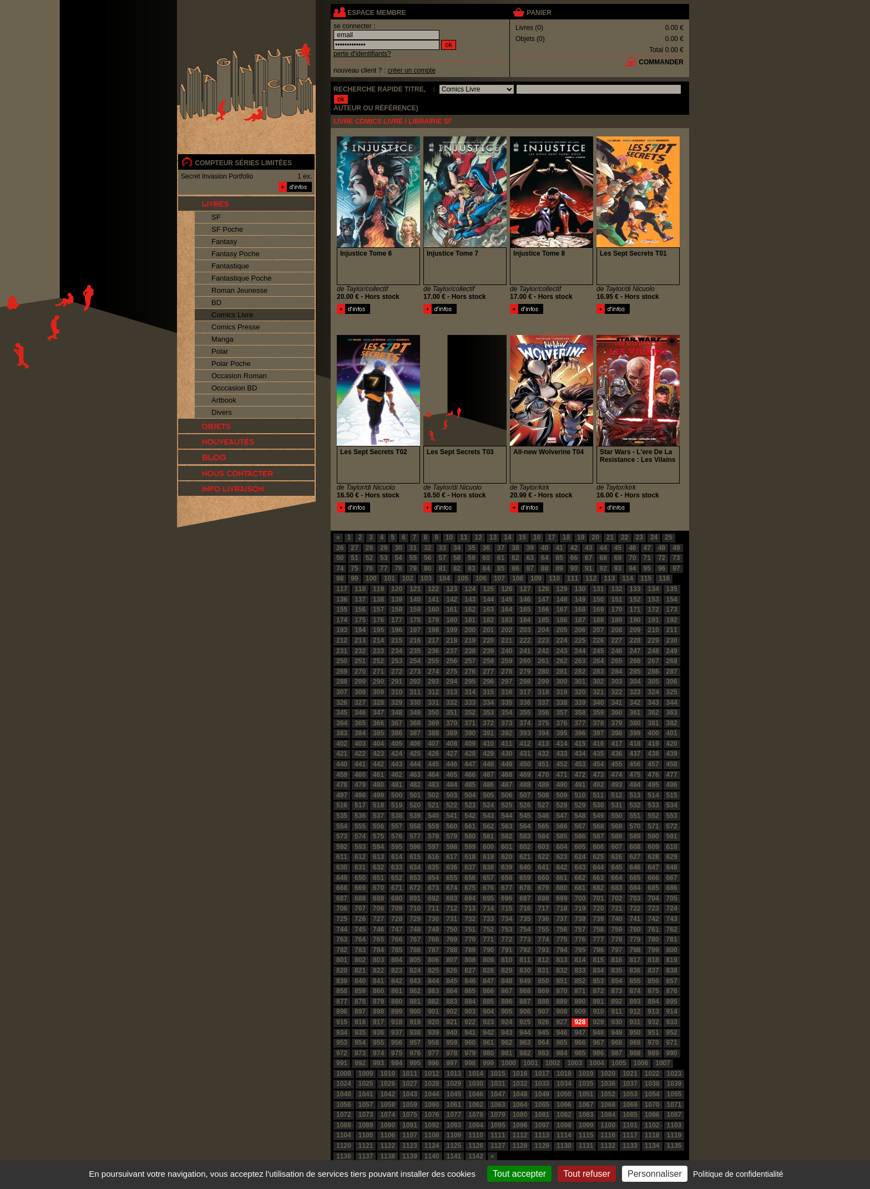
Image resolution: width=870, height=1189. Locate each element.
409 (470, 744)
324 (653, 692)
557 (396, 826)
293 (433, 681)
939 (433, 1032)
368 (415, 723)
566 (561, 826)
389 (451, 733)
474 (616, 775)
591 (671, 836)
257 (470, 661)
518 (378, 805)
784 (378, 950)
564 (524, 826)
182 (488, 620)
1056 (343, 1105)
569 (616, 826)
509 (561, 795)
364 (341, 723)
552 (653, 816)
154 (671, 599)
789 (470, 950)
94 (632, 568)
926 (543, 1022)
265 (616, 661)
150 (598, 599)
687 (341, 898)
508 (543, 795)
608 (635, 847)
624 (579, 857)
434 (579, 754)
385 (378, 733)
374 (524, 723)
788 (451, 950)
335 (506, 703)
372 (488, 723)
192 (671, 620)
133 (635, 589)
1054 (652, 1094)
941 (470, 1032)
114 (627, 578)
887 (524, 1001)
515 (671, 795)
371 (470, 723)
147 (543, 599)
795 (579, 950)
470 (543, 775)
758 (598, 929)
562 (488, 826)
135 (671, 589)
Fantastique (230, 266)
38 (515, 548)
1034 (564, 1084)
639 (506, 867)
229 (653, 640)
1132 (607, 1146)
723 (653, 908)
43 (588, 548)
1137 (365, 1156)
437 (635, 754)
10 (449, 537)
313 (451, 692)
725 (341, 919)
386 (396, 733)
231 (341, 651)
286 (653, 671)
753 (506, 929)
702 (616, 898)
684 (635, 888)
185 (543, 620)
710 (415, 908)
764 (360, 939)
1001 (530, 1063)
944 (524, 1032)
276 (470, 671)
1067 (586, 1105)
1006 (641, 1063)
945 (543, 1032)
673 (433, 888)
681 (579, 888)
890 (579, 1001)
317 (524, 692)
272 (396, 671)
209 (635, 630)
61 (500, 558)
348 (396, 713)
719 (579, 908)
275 (451, 671)
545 (524, 816)
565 (543, 826)
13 (493, 537)
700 (579, 898)
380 (635, 723)
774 (543, 939)
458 (671, 764)
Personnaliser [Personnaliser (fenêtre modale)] (655, 1173)
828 (488, 970)
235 (415, 651)
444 (415, 764)
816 (616, 960)
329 (396, 703)
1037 (630, 1084)
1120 (343, 1146)
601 (506, 847)
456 (635, 764)
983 (543, 1053)
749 (433, 929)
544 (506, 816)
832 (561, 970)
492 (598, 785)
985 (579, 1053)
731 (451, 919)
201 (488, 630)
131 (598, 589)
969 (635, 1042)
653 (415, 878)
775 (561, 939)
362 (653, 713)
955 (378, 1042)
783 (360, 950)
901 (433, 1011)
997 (451, 1063)
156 (360, 609)
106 (481, 578)
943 (506, 1032)
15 (522, 537)
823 (396, 970)
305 (653, 681)
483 (433, 785)
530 (598, 805)
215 (396, 640)
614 (396, 857)
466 (470, 775)
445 (433, 764)
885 (488, 1001)
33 (442, 548)
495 (653, 785)
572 (671, 826)
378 (598, 723)
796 (598, 950)
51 (354, 558)
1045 (454, 1094)
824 (415, 970)
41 (559, 548)
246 (616, 651)
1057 (365, 1105)
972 (341, 1053)
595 (396, 847)
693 (451, 898)
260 (524, 661)
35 (471, 548)
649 (341, 878)
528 (561, 805)
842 (396, 981)
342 (635, 703)
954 (360, 1042)
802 (360, 960)
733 (488, 919)
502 (433, 795)
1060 (431, 1105)
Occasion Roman (239, 376)
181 (470, 620)
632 (378, 867)
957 (415, 1042)
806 (433, 960)
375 (543, 723)
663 (598, 878)
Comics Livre (232, 315)
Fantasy (224, 241)
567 (579, 826)
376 (561, 723)
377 (579, 723)
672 (415, 888)
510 (579, 795)
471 (561, 775)
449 (506, 764)
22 (624, 537)
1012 (431, 1074)
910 (598, 1011)
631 (360, 867)
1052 (607, 1094)
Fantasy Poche (235, 254)
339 (579, 703)
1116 (607, 1135)
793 (543, 950)
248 (653, 651)
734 (506, 919)
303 (616, 681)
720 (598, 908)
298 (524, 681)
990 (671, 1053)
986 (598, 1053)
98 (339, 578)
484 (451, 785)
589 (635, 836)
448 (488, 764)
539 (415, 816)
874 (635, 991)
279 (524, 671)
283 (598, 671)
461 (378, 775)
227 (616, 640)
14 (507, 537)
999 (488, 1063)
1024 (343, 1084)
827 (470, 970)
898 (378, 1011)
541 (451, 816)
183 (506, 620)
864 (451, 991)
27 (354, 548)
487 (506, 785)
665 (635, 878)
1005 (618, 1063)
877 (341, 1001)
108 (517, 578)
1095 (497, 1125)
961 (488, 1042)
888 (543, 1001)
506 (506, 795)
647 (653, 867)
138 (378, 599)
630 (341, 867)
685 (653, 888)
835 (616, 970)
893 (635, 1001)
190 (635, 620)
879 (378, 1001)
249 (671, 651)
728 (396, 919)
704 (653, 898)
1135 (674, 1146)
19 (580, 537)
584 (543, 836)
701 (598, 898)
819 (671, 960)
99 (354, 578)
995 (415, 1063)
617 (451, 857)
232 (360, 651)
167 (561, 609)
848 (506, 981)
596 (415, 847)
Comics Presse (235, 327)
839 (341, 981)
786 (415, 950)
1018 (564, 1074)
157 (378, 609)
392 (506, 733)
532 (635, 805)
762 (671, 929)
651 (378, 878)
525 (506, 805)
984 (561, 1053)
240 (506, 651)
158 (396, 609)
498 (360, 795)
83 (471, 568)
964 (543, 1042)
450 (524, 764)
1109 (454, 1135)
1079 (497, 1115)
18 (566, 537)
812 (543, 960)
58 (457, 558)
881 (415, 1001)
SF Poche (227, 229)
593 (360, 847)
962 (506, 1042)
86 (515, 568)
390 (470, 733)
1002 (552, 1063)
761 (653, 929)
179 (433, 620)
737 (561, 919)
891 (598, 1001)
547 (561, 816)
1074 (387, 1115)
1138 (387, 1156)
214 (378, 640)
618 (470, 857)
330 (415, 703)
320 (579, 692)
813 (561, 960)
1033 (541, 1084)
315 (488, 692)
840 (360, 981)
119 (378, 589)
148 (561, 599)
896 (341, 1011)
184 (524, 620)
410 (488, 744)
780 (653, 939)
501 (415, 795)
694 (470, 898)
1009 (365, 1074)
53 (383, 558)
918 (396, 1022)
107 (499, 578)
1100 (607, 1125)
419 (653, 744)
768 (433, 939)
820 (341, 970)
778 (616, 939)
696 (506, 898)
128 (543, 589)
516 (341, 805)
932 (653, 1022)
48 (661, 548)
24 (653, 537)
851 (561, 981)
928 (579, 1022)
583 (524, 836)
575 (378, 836)
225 (579, 640)
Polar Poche (231, 363)
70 (632, 558)
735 (524, 919)
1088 (343, 1125)
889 (561, 1001)
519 (396, 805)
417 (616, 744)
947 (579, 1032)
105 (462, 578)
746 (378, 929)
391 (488, 733)
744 (341, 929)
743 (671, 919)
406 (415, 744)
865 (470, 991)
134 (653, 589)
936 (378, 1032)
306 (671, 681)
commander (661, 62)
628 (653, 857)
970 (653, 1042)
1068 (607, 1105)
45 (617, 548)
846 (470, 981)
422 (360, 754)
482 (415, 785)
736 (543, 919)
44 (602, 548)
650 (360, 878)
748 (415, 929)
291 (396, 681)
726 (360, 919)
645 (616, 867)
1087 (674, 1115)
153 (653, 599)
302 (598, 681)
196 (396, 630)
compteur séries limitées (243, 163)
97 (676, 568)
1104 (343, 1135)
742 (653, 919)
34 (457, 548)
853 (598, 981)
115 (645, 578)
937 (396, 1032)
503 (451, 795)
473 (598, 775)
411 (506, 744)
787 (433, 950)
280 (543, 671)
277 (488, 671)
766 (396, 939)
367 (396, 723)
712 (451, 908)
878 (360, 1001)
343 (653, 703)
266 (635, 661)
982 (524, 1053)
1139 (409, 1156)
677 (506, 888)
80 (427, 568)
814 (579, 960)
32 (427, 548)
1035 (586, 1084)
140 (415, 599)
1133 (630, 1146)
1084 (607, 1115)
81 (442, 568)
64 (544, 558)
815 (598, 960)
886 (506, 1001)
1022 (652, 1074)
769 (451, 939)
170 (616, 609)
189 (616, 620)
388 (433, 733)
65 (559, 558)
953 (341, 1042)
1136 (343, 1156)
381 (653, 723)
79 (413, 568)
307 (341, 692)
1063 (497, 1105)
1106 (387, 1135)
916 (360, 1022)
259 (506, 661)
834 (598, 970)
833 (579, 970)
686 (671, 888)
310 (396, 692)
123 (451, 589)
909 (579, 1011)
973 (360, 1053)
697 (524, 898)
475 (635, 775)
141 (433, 599)
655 (451, 878)
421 (341, 754)
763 (341, 939)
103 (426, 578)
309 (378, 692)
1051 (586, 1094)
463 (415, 775)
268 (671, 661)
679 (543, 888)
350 (433, 713)
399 (635, 733)
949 (616, 1032)
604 (561, 847)
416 (598, 744)
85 (500, 568)
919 (415, 1022)
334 (488, 703)
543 (488, 816)
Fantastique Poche (241, 278)
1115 (586, 1135)
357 (561, 713)
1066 (564, 1105)
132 (616, 589)
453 (579, 764)
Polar (219, 351)
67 (588, 558)
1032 (520, 1084)
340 (598, 703)
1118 (652, 1135)
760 (635, 929)
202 (506, 630)
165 (524, 609)
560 (451, 826)
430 (506, 754)
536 (360, 816)
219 (470, 640)
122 (433, 589)
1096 (520, 1125)
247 (635, 651)
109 (536, 578)
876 (671, 991)
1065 (541, 1105)
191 (653, 620)
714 (488, 908)
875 (653, 991)
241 (524, 651)
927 (561, 1022)
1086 (652, 1115)
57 (442, 558)
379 (616, 723)
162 (470, 609)
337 (543, 703)
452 (561, 764)
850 (543, 981)
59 (471, 558)
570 (635, 826)
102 (407, 578)
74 (339, 568)
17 (551, 537)
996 (433, 1063)
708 (378, 908)
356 (543, 713)
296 (488, 681)
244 (579, 651)
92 (602, 568)
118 (360, 589)
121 (415, 589)
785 (396, 950)
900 (415, 1011)
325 (671, 692)
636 (451, 867)
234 (396, 651)
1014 (475, 1074)
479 (360, 785)
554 (341, 826)
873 (616, 991)
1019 (586, 1074)
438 (653, 754)
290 (378, 681)
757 (579, 929)
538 (396, 816)
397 (598, 733)
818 (653, 960)
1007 (662, 1063)
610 (671, 847)
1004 (596, 1063)
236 (433, 651)
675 (470, 888)
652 (396, 878)
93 (617, 568)
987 (616, 1053)
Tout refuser (586, 1173)
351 (451, 713)
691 (415, 898)
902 (451, 1011)
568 (598, 826)
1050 (564, 1094)
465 (451, 775)
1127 (497, 1146)
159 (415, 609)
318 (543, 692)
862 (415, 991)
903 (470, 1011)
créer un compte (411, 70)
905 (506, 1011)
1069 (630, 1105)
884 (470, 1001)
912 (635, 1011)
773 (524, 939)
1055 (674, 1094)
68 (602, 558)
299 (543, 681)
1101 (630, 1125)
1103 (674, 1125)
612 (360, 857)
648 (671, 867)
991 (341, 1063)
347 (378, 713)
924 (506, 1022)
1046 (475, 1094)
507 (524, 795)
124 (470, 589)
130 (579, 589)
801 (341, 960)
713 (470, 908)
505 (488, 795)
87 (530, 568)
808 (470, 960)
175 (360, 620)
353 (488, 713)
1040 (343, 1094)
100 (371, 578)
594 (378, 847)
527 (543, 805)
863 (433, 991)
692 (433, 898)
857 (671, 981)
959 (451, 1042)
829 (506, 970)
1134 (652, 1146)
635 (433, 867)
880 (396, 1001)
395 (561, 733)
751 (470, 929)
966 (579, 1042)
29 (383, 548)
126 (506, 589)
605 (579, 847)
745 (360, 929)
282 (579, 671)
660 (543, 878)
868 (524, 991)
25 (668, 537)
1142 (475, 1156)
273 (415, 671)
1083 (586, 1115)
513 (635, 795)
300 (561, 681)
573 (341, 836)
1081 (541, 1115)
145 (506, 599)
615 (415, 857)
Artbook (223, 400)
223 (543, 640)
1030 (475, 1084)
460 (360, 775)
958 (433, 1042)
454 (598, 764)
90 (574, 568)
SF (216, 217)
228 (635, 640)
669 (360, 888)
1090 (387, 1125)
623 (561, 857)
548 (579, 816)
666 (653, 878)
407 (433, 744)
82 (457, 568)
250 (341, 661)
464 (433, 775)
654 (433, 878)
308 (360, 692)
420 (671, 744)
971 (671, 1042)
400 (653, 733)
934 (341, 1032)
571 (653, 826)
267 (653, 661)
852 (579, 981)
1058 (387, 1105)
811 (524, 960)
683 (616, 888)
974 (378, 1053)
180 (451, 620)
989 (653, 1053)
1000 (508, 1063)
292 (415, 681)
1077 (454, 1115)
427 (451, 754)
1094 (475, 1125)
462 (396, 775)
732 (470, 919)
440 (341, 764)
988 (635, 1053)
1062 (475, 1105)
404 (378, 744)
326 (341, 703)
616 (433, 857)
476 (653, 775)
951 (653, 1032)
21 (610, 537)
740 (616, 919)
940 (451, 1032)
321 (598, 692)
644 (598, 867)
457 (653, 764)
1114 (564, 1135)
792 (524, 950)
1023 (674, 1074)
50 (339, 558)
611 (341, 857)
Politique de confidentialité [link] (738, 1174)
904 (488, 1011)
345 (341, 713)
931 (635, 1022)
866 (488, 991)
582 (506, 836)
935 (360, 1032)
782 (341, 950)
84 (486, 568)
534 (671, 805)
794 (561, 950)
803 (378, 960)
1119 (674, 1135)
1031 (497, 1084)
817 (635, 960)
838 (671, 970)
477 (671, 775)
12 (478, 537)
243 (561, 651)
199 (451, 630)
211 (671, 630)
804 (396, 960)
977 (433, 1053)
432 (543, 754)
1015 (497, 1074)
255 (433, 661)
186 (561, 620)
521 (433, 805)
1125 (454, 1146)
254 (415, 661)
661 (561, 878)
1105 (365, 1135)
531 (616, 805)
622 (543, 857)
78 (398, 568)
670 (378, 888)
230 (671, 640)
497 (341, 795)
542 (470, 816)
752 (488, 929)
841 (378, 981)
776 (579, 939)
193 (341, 630)
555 (360, 826)
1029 (454, 1084)
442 (378, 764)
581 (488, 836)
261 (543, 661)
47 (647, 548)
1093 (454, 1125)
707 (360, 908)
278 (506, 671)
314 (470, 692)
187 (579, 620)
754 (524, 929)
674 (451, 888)
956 (396, 1042)
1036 (607, 1084)
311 (415, 692)
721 (616, 908)
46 (632, 548)
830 (524, 970)
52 (369, 558)
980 (488, 1053)
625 (598, 857)
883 (451, 1001)
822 (378, 970)
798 (635, 950)
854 (616, 981)
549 (598, 816)
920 (433, 1022)
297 (506, 681)
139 (396, 599)
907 (543, 1011)
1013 (454, 1074)
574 (360, 836)
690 (396, 898)
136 (341, 599)
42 (574, 548)
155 (341, 609)
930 (616, 1022)
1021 (630, 1074)
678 (524, 888)
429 (488, 754)
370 (451, 723)
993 (378, 1063)
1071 (674, 1105)
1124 (431, 1146)
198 (433, 630)
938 (415, 1032)
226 (598, 640)
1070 (652, 1105)
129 (561, 589)
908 (561, 1011)
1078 (475, 1115)
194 (360, 630)
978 (451, 1053)
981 (506, 1053)
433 (561, 754)
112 (590, 578)
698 (543, 898)
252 (378, 661)
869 (543, 991)
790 (488, 950)
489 (543, 785)
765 (378, 939)
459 (341, 775)
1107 (409, 1135)
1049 (541, 1094)
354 (506, 713)
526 (524, 805)
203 (524, 630)
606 (598, 847)
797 (616, 950)
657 (488, 878)
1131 (586, 1146)
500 (396, 795)
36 (486, 548)
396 (579, 733)
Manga (222, 339)
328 (378, 703)
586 (579, 836)
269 (341, 671)
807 (451, 960)
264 (598, 661)
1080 (520, 1115)
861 (396, 991)
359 (598, 713)
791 (506, 950)
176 (378, 620)
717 (543, 908)
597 (433, 847)
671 (396, 888)
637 (470, 867)
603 (543, 847)
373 (506, 723)
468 (506, 775)
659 (524, 878)
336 (524, 703)
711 (433, 908)
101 (389, 578)
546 (543, 816)
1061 (454, 1105)
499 (378, 795)
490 (561, 785)
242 (543, 651)
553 (671, 816)
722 (635, 908)
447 (470, 764)
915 (341, 1022)
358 (579, 713)
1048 (520, 1094)
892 (616, 1001)
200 (470, 630)
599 (470, 847)
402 (341, 744)
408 (451, 744)
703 (635, 898)
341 (616, 703)
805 (415, 960)
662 (579, 878)
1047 (497, 1094)
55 (413, 558)
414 (561, 744)
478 (341, 785)
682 (598, 888)
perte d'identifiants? (362, 54)
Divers (221, 412)
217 (433, 640)
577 (415, 836)
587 (598, 836)
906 (524, 1011)
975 (396, 1053)
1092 (431, 1125)
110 (554, 578)
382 (671, 723)
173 (671, 609)
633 (396, 867)
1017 (541, 1074)
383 (341, 733)
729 (415, 919)
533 (653, 805)
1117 (630, 1135)
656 (470, 878)
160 (433, 609)
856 (653, 981)
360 (616, 713)
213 (360, 640)
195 (378, 630)
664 (616, 878)
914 (671, 1011)
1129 (541, 1146)
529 (579, 805)
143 (470, 599)
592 (341, 847)
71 (647, 558)
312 (433, 692)
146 (524, 599)
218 (451, 640)
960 (470, 1042)
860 (378, 991)
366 (378, 723)
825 (433, 970)
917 (378, 1022)
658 (506, 878)
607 (616, 847)
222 (524, 640)
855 (635, 981)
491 (579, 785)
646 (635, 867)
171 (635, 609)
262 (561, 661)
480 (378, 785)
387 (415, 733)
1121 (365, 1146)
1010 (387, 1074)
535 (341, 816)
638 (488, 867)
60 (486, 558)
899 (396, 1011)
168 (579, 609)
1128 (520, 1146)
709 (396, 908)
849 (524, 981)
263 (579, 661)
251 (360, 661)
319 (561, 692)
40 (544, 548)
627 (635, 857)
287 (671, 671)
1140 (431, 1156)
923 (488, 1022)
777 (598, 939)
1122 (387, 1146)
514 (653, 795)
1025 (365, 1084)
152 (635, 599)
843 (415, 981)
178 (415, 620)
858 (341, 991)
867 (506, 991)
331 (433, 703)
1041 (365, 1094)
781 (671, 939)
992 (360, 1063)
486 (488, 785)
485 (470, 785)
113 (609, 578)
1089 (365, 1125)
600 (488, 847)
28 (369, 548)
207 (598, 630)
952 (671, 1032)
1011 (409, 1074)
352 (470, 713)
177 (396, 620)
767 (415, 939)
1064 (520, 1105)
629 (671, 857)
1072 (343, 1115)
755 (543, 929)
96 (661, 568)
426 (433, 754)
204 (543, 630)
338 (561, 703)
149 (579, 599)
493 (616, 785)
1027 (409, 1084)
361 (635, 713)
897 (360, 1011)
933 (671, 1022)
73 (676, 558)
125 (488, 589)
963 (524, 1042)
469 (524, 775)
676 (488, 888)
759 (616, 929)
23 (639, 537)
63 (530, 558)
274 (433, 671)
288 (341, 681)
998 (470, 1063)
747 (396, 929)
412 (524, 744)
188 (598, 620)
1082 (564, 1115)
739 (598, 919)
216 (415, 640)
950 (635, 1032)
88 (544, 568)
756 (561, 929)
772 (506, 939)
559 (433, 826)
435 (598, 754)
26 (339, 548)
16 (536, 537)
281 (561, 671)
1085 (630, 1115)
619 (488, 857)
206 (579, 630)
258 (488, 661)
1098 (564, 1125)
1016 (520, 1074)
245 (598, 651)
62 (515, 558)
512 (616, 795)
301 (579, 681)
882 (433, 1001)
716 (524, 908)
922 (470, 1022)
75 (354, 568)
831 (543, 970)
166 (543, 609)
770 (470, 939)
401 (671, 733)
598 (451, 847)
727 (378, 919)
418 (635, 744)
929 (598, 1022)
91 (588, 568)
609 (653, 847)
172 (653, 609)
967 (598, 1042)
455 (616, 764)
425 (415, 754)
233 (378, 651)
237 (451, 651)
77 (383, 568)
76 (369, 568)
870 (561, 991)
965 (561, 1042)
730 (433, 919)
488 (524, 785)
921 (451, 1022)
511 (598, 795)
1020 (607, 1074)
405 (396, 744)
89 (559, 568)
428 (470, 754)
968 (616, 1042)
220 (488, 640)
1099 (586, 1125)
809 (488, 960)
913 (653, 1011)
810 (506, 960)
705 (671, 898)
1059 (409, 1105)
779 (635, 939)
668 (341, 888)
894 (653, 1001)
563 (506, 826)
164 (506, 609)
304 (635, 681)
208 (616, 630)
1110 (475, 1135)
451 (543, 764)
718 (561, 908)
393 (524, 733)
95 (647, 568)
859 (360, 991)
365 (360, 723)
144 (488, 599)
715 (506, 908)
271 (378, 671)
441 (360, 764)
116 (664, 578)
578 (433, 836)
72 (661, 558)
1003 (574, 1063)
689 (378, 898)
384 (360, 733)
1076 (431, 1115)
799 (653, 950)
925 (524, 1022)
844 (433, 981)
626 (616, 857)
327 (360, 703)
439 (671, 754)
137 (360, 599)
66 (574, 558)
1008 (343, 1074)
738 (579, 919)
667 (671, 878)
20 (595, 537)
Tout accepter (519, 1173)
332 (451, 703)
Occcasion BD (234, 388)
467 (488, 775)
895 (671, 1001)
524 (488, 805)
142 (451, 599)
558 (415, 826)
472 (579, 775)
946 (561, 1032)
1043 (409, 1094)
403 (360, 744)
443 (396, 764)
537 (378, 816)
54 (398, 558)
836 (635, 970)
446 (451, 764)
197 (415, 630)
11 (463, 537)
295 (470, 681)
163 (488, 609)
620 (506, 857)
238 (470, 651)
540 (433, 816)
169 (598, 609)
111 (572, 578)
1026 (387, 1084)
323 (635, 692)
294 (451, 681)
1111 (497, 1135)
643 (579, 867)
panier (539, 13)
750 (451, 929)
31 (413, 548)
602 (524, 847)
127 (524, 589)
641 (543, 867)
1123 (409, 1146)
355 (524, 713)
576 (396, 836)
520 (415, 805)
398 (616, 733)
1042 (387, 1094)
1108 (431, 1135)
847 (488, 981)
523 (470, 805)
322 (616, 692)
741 (635, 919)
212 (341, 640)
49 (676, 548)
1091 (409, 1125)
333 (470, 703)
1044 (431, 1094)
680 (561, 888)
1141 (454, 1156)
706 (341, 908)
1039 (674, 1084)
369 (433, 723)
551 (635, 816)
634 (415, 867)
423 (378, 754)
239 (488, 651)
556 (378, 826)
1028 (431, 1084)
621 (524, 857)
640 (524, 867)
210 (653, 630)
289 (360, 681)
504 (470, 795)
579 (451, 836)
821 (360, 970)
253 (396, 661)
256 (451, 661)
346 (360, 713)
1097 (541, 1125)
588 (616, 836)
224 (561, 640)
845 (451, 981)
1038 (652, 1084)
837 (653, 970)
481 (396, 785)
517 (360, 805)
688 (360, 898)
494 (635, 785)
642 (561, 867)
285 (635, 671)
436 (616, 754)
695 (488, 898)
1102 (652, 1125)
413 (543, 744)
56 (427, 558)
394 (543, 733)
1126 (475, 1146)
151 (616, 599)
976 (415, 1053)
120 (396, 589)
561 (470, 826)
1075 (409, 1115)
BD (216, 302)
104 (444, 578)
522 (451, 805)
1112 (520, 1135)
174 (341, 620)
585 (561, 836)
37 (500, 548)
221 (506, 640)
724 (671, 908)
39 (530, 548)
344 (671, 703)
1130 (564, 1146)
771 (488, 939)
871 (579, 991)
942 (488, 1032)
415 (579, 744)
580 (470, 836)
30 (398, 548)
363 (671, 713)
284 (616, 671)
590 (653, 836)
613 (378, 857)
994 (396, 1063)
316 (506, 692)
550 (616, 816)
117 (341, 589)
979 (470, 1053)
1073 (365, 1115)
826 (451, 970)
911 (616, 1011)
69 (617, 558)
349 (415, 713)
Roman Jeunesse (239, 290)
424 (396, 754)
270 (360, 671)
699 (561, 898)
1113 (541, 1135)
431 (524, 754)
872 (598, 991)
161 (451, 609)
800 (671, 950)
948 (598, 1032)
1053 (630, 1094)
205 (561, 630)
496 (671, 785)
